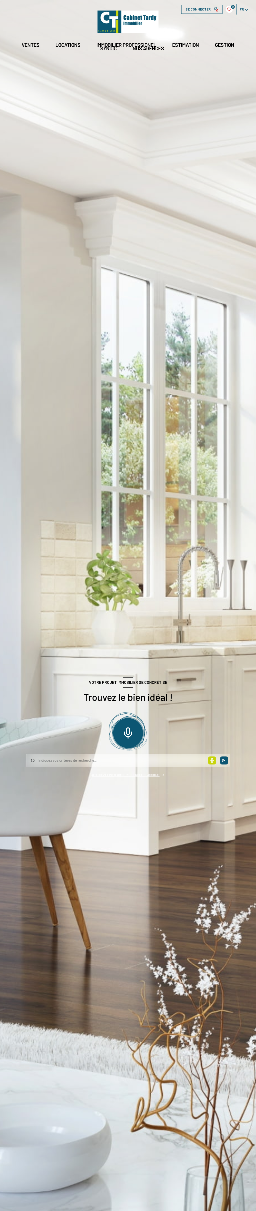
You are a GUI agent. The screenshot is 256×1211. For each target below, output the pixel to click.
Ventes (31, 45)
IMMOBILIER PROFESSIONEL (126, 45)
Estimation (185, 45)
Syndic (108, 48)
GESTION (224, 45)
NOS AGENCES (148, 48)
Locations (68, 45)
